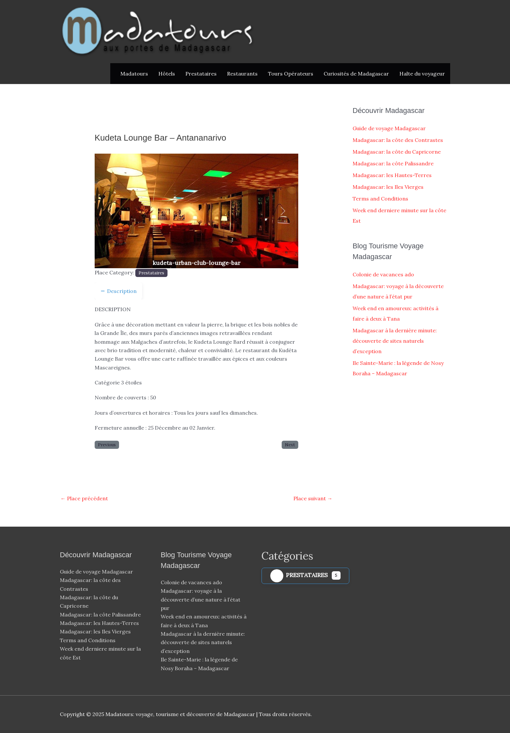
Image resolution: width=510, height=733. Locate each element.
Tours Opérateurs (290, 73)
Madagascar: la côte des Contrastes (398, 140)
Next (290, 445)
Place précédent (84, 498)
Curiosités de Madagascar (356, 73)
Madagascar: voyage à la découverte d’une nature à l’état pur (200, 599)
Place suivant (312, 498)
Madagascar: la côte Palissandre (393, 163)
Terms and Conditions (380, 198)
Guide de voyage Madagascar (389, 128)
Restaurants (242, 73)
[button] (110, 211)
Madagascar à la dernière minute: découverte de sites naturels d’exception (395, 340)
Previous (107, 445)
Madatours (134, 73)
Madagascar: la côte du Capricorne (397, 151)
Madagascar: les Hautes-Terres (392, 175)
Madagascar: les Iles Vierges (388, 187)
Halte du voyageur (422, 73)
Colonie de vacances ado (383, 274)
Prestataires (201, 73)
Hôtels (166, 73)
